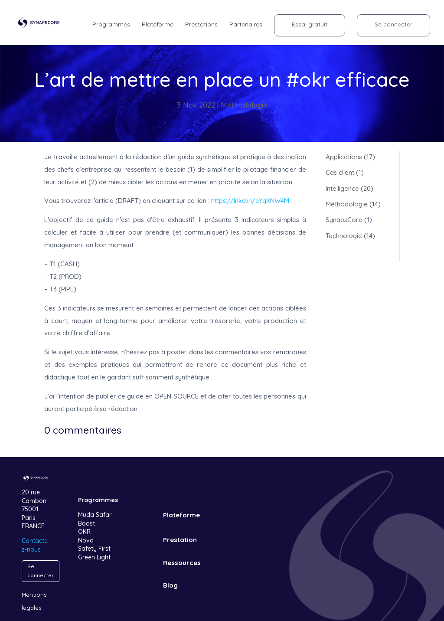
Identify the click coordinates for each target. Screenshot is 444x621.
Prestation (180, 540)
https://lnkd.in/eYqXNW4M (250, 200)
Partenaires (245, 24)
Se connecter (393, 24)
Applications (344, 157)
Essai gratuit (309, 24)
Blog (170, 585)
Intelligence (342, 188)
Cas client (340, 172)
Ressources (182, 563)
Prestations (201, 24)
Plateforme (157, 24)
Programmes (111, 24)
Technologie (344, 236)
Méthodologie (244, 104)
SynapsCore (344, 220)
